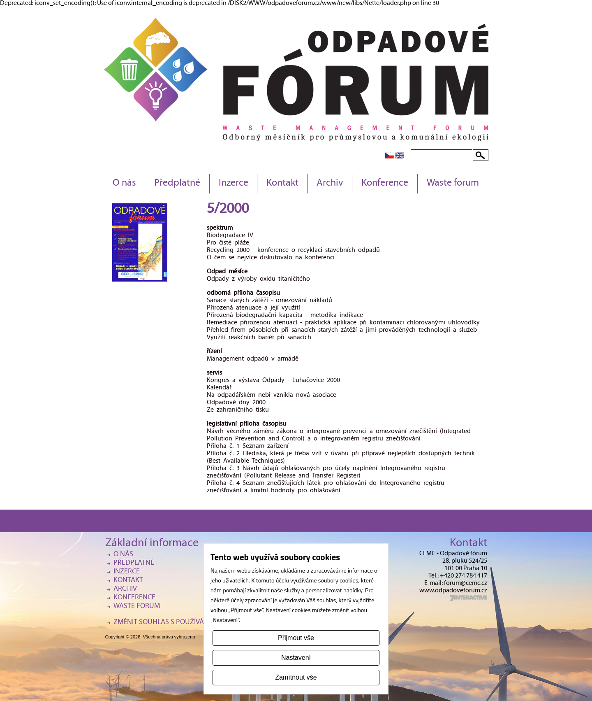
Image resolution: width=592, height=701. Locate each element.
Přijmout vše (296, 637)
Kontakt (282, 183)
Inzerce (233, 183)
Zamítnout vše (296, 677)
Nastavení (296, 657)
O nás (124, 183)
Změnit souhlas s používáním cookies (179, 622)
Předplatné (177, 183)
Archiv (330, 183)
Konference (384, 183)
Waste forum (453, 183)
